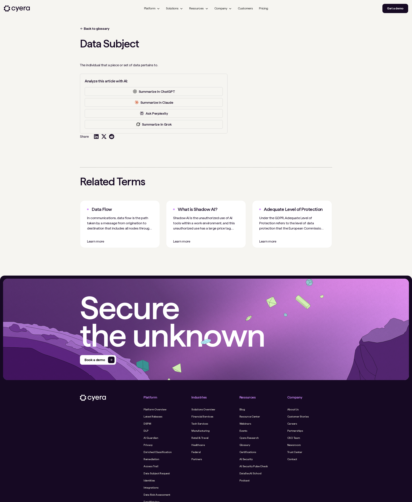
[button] (152, 8)
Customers (245, 8)
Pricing (263, 8)
